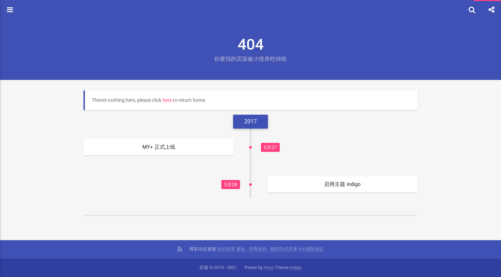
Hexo (269, 267)
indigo (296, 267)
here (167, 100)
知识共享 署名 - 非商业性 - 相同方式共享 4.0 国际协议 (270, 249)
